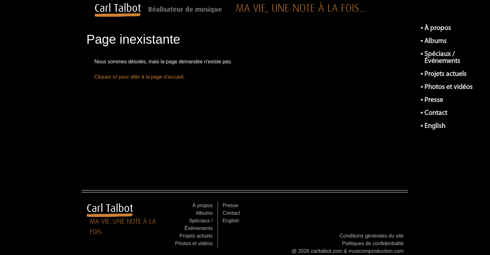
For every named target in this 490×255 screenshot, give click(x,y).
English (434, 126)
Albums (435, 41)
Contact (435, 113)
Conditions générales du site (372, 236)
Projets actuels (445, 74)
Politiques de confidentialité (373, 243)
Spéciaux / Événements (442, 58)
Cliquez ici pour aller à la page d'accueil (139, 77)
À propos (437, 28)
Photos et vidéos (448, 87)
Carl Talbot (118, 8)
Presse (433, 100)
